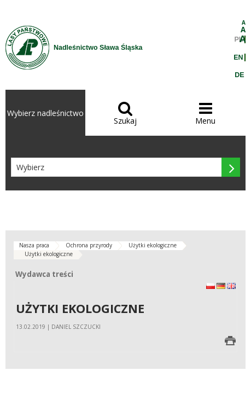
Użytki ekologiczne (153, 245)
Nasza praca (34, 245)
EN (238, 57)
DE (239, 75)
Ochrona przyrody (89, 245)
